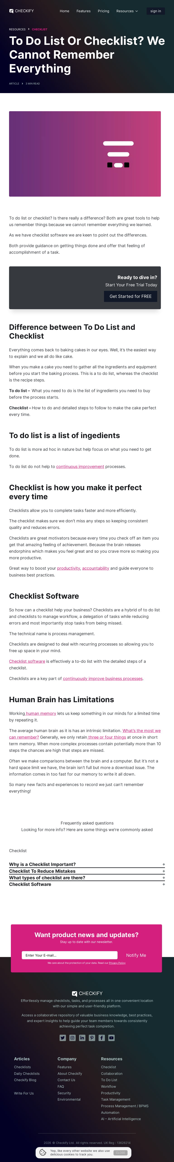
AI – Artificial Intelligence (121, 1119)
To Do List (109, 1080)
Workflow (108, 1087)
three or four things (106, 737)
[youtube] (111, 1038)
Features (84, 11)
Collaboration (112, 1074)
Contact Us (66, 1080)
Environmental (69, 1099)
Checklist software (27, 661)
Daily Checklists (27, 1074)
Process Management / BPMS (125, 1106)
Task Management (115, 1099)
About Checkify (70, 1074)
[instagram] (72, 1038)
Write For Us (24, 1093)
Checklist (39, 29)
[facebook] (102, 1038)
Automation (110, 1113)
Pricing (103, 11)
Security (64, 1093)
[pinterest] (92, 1038)
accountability (95, 568)
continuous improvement (80, 466)
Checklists (22, 1067)
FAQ (61, 1087)
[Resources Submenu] (137, 11)
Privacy (94, 1148)
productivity (68, 568)
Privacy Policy (117, 963)
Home (64, 11)
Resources (125, 11)
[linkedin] (82, 1038)
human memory (40, 713)
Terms (79, 1148)
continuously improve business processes (103, 678)
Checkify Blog (25, 1080)
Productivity (110, 1093)
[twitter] (63, 1038)
